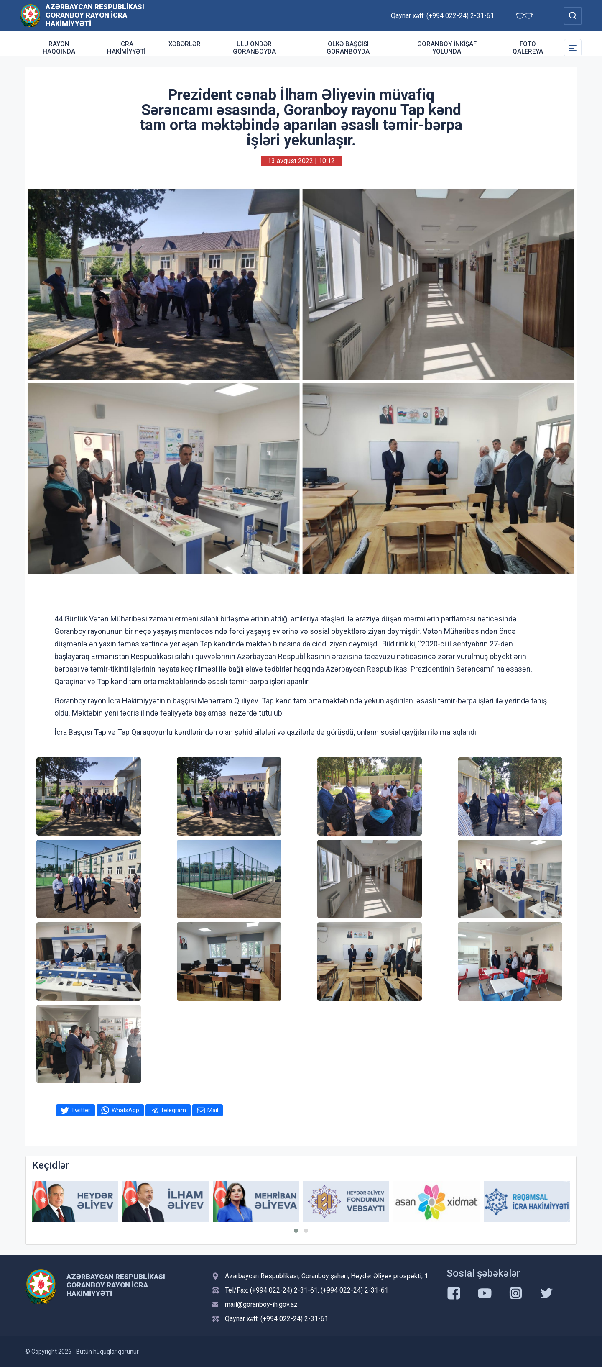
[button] (296, 1230)
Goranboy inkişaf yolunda (447, 47)
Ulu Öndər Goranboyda (254, 47)
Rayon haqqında (59, 47)
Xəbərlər (184, 44)
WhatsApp (125, 1110)
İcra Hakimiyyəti (126, 47)
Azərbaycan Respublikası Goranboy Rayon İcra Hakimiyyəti (95, 15)
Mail (212, 1110)
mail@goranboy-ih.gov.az (261, 1304)
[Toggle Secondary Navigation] (573, 47)
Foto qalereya (528, 47)
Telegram (173, 1110)
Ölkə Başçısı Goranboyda (348, 47)
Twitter (80, 1110)
